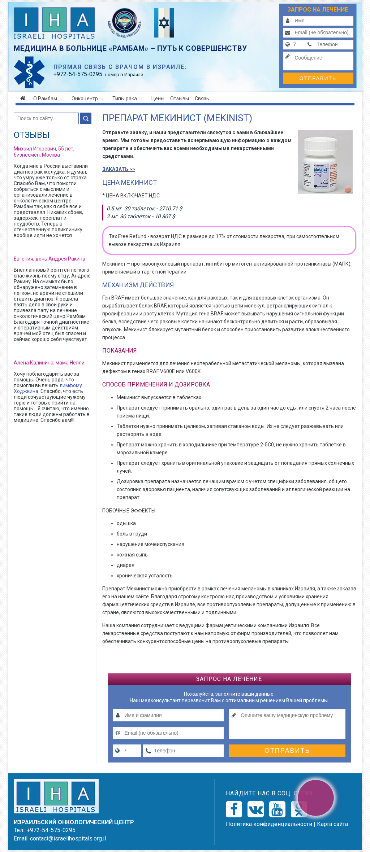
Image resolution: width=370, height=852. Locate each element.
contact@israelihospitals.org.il (68, 838)
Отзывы (179, 98)
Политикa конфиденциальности (269, 824)
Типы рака (127, 98)
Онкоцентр (88, 98)
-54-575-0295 (77, 74)
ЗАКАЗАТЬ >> (118, 169)
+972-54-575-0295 (51, 830)
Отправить (318, 78)
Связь (202, 98)
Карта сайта (332, 824)
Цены (157, 98)
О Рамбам (48, 98)
